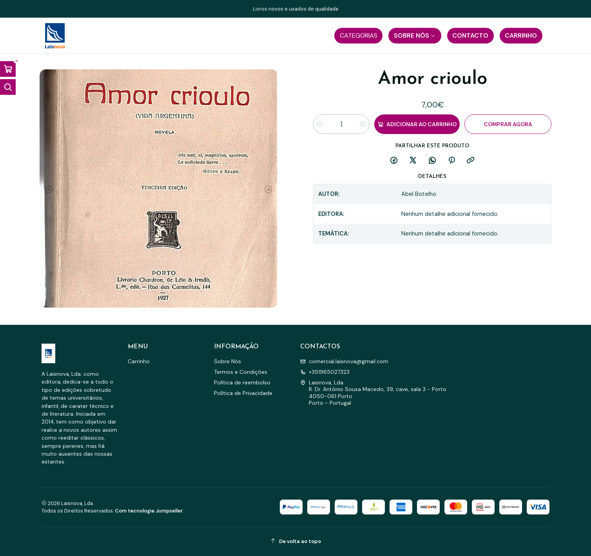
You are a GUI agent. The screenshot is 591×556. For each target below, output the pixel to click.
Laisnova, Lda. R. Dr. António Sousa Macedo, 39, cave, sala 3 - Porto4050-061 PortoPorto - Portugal (373, 393)
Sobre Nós (227, 361)
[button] (358, 35)
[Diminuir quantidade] (320, 124)
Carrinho (139, 361)
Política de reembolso (242, 382)
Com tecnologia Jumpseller (149, 510)
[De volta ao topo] (295, 541)
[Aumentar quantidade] (362, 124)
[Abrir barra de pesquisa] (8, 87)
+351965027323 (325, 371)
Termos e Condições (240, 371)
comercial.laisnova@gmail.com (344, 361)
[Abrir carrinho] (8, 69)
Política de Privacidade (243, 393)
